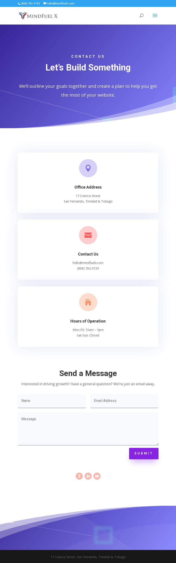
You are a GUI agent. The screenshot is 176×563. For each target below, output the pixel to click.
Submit (143, 453)
